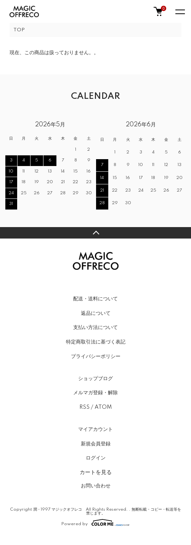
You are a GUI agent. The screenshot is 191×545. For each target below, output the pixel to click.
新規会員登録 (96, 444)
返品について (96, 313)
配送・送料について (95, 299)
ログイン (96, 458)
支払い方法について (95, 327)
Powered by (95, 522)
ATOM (103, 407)
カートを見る (96, 472)
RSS (84, 407)
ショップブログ (95, 378)
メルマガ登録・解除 (95, 392)
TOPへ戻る (95, 233)
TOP (19, 29)
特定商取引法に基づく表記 (95, 342)
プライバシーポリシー (95, 356)
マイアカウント (95, 429)
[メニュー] (179, 11)
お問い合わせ (96, 486)
